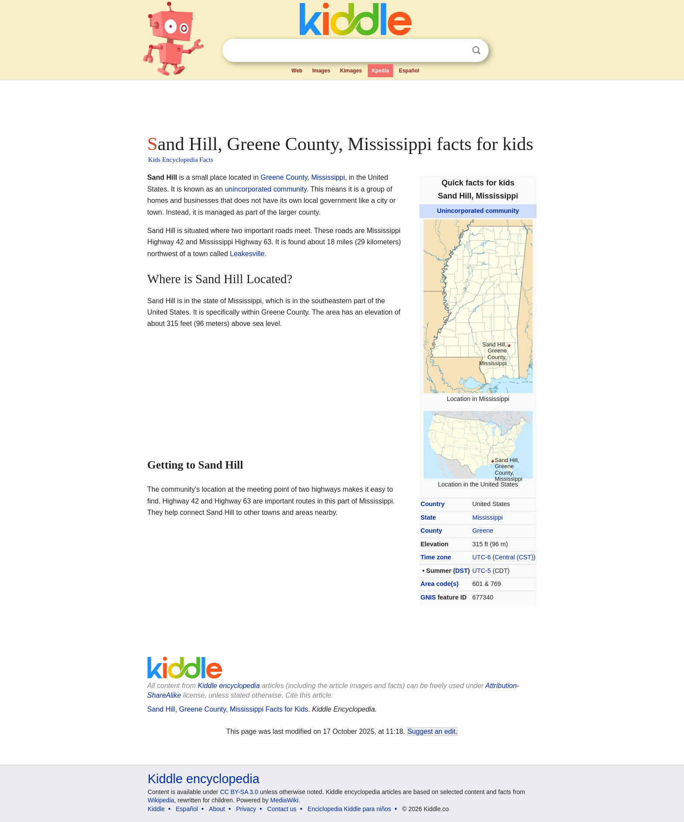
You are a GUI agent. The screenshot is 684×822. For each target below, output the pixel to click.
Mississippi (487, 517)
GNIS (428, 597)
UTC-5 (481, 570)
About (217, 808)
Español (409, 71)
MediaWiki (284, 800)
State (428, 517)
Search (476, 50)
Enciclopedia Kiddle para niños (349, 808)
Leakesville (247, 253)
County (431, 530)
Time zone (436, 557)
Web (296, 71)
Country (433, 503)
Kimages (351, 71)
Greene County (283, 177)
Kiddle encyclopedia (204, 779)
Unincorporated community (478, 210)
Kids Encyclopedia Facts (180, 159)
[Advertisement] (341, 105)
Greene (482, 530)
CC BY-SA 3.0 (239, 791)
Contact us (282, 808)
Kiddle (156, 808)
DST (461, 570)
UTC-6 (481, 557)
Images (321, 71)
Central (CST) (514, 557)
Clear (458, 50)
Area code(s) (439, 583)
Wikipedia (161, 800)
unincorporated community (265, 189)
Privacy (246, 808)
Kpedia (380, 71)
